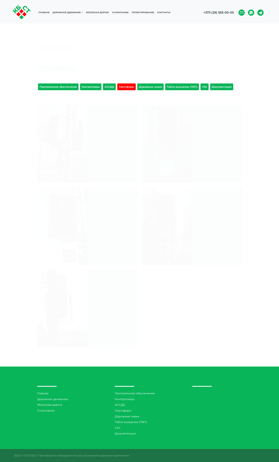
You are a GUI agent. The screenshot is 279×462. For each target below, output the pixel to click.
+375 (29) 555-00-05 (218, 12)
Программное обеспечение (58, 86)
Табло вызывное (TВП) (182, 86)
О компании (120, 12)
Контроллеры (91, 86)
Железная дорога (97, 12)
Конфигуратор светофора (57, 65)
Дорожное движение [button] (67, 12)
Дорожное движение (52, 399)
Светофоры (126, 86)
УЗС (204, 86)
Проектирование (143, 12)
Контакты (163, 12)
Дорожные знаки (150, 86)
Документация (222, 86)
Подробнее (112, 145)
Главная (43, 12)
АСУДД (109, 86)
